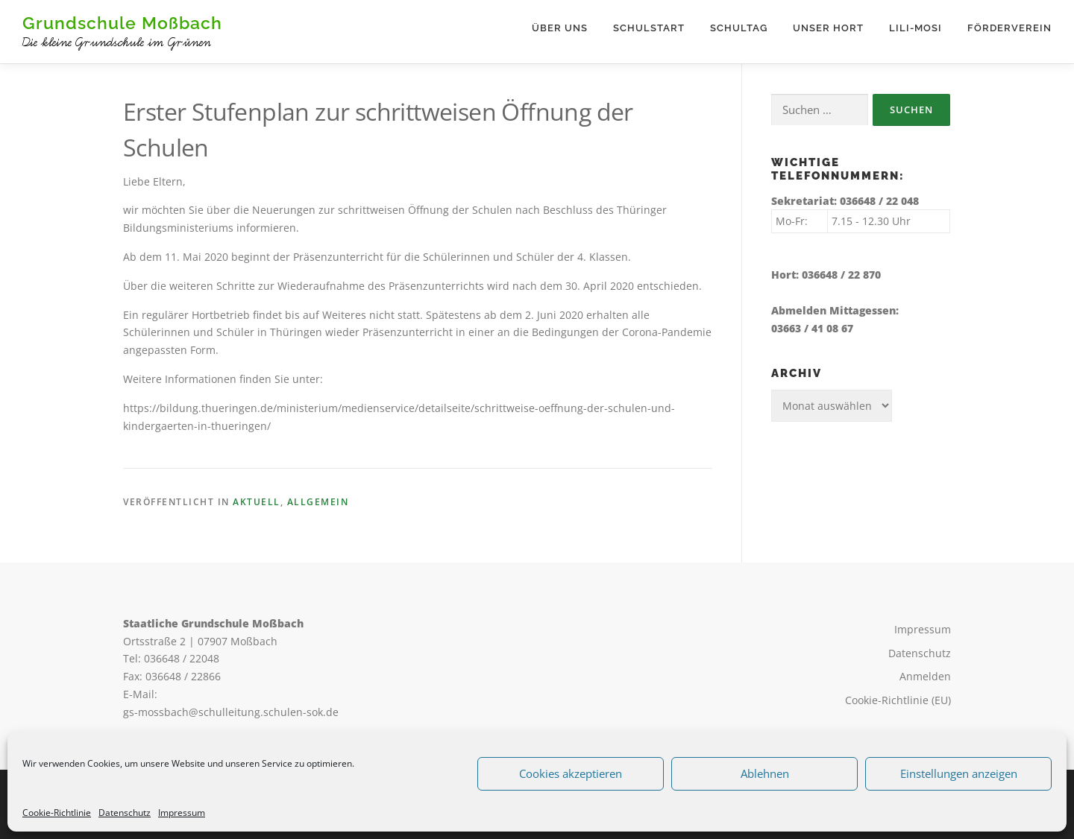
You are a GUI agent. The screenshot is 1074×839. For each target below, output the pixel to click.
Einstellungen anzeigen (958, 773)
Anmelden (925, 676)
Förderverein (1009, 28)
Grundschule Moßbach (122, 23)
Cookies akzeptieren (570, 773)
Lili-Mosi (915, 28)
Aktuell (256, 502)
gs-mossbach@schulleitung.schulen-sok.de (231, 712)
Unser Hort (828, 28)
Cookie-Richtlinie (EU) (898, 700)
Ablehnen (765, 773)
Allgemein (318, 502)
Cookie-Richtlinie (56, 812)
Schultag (738, 28)
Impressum (181, 812)
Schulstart (649, 28)
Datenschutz (124, 812)
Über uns (560, 28)
